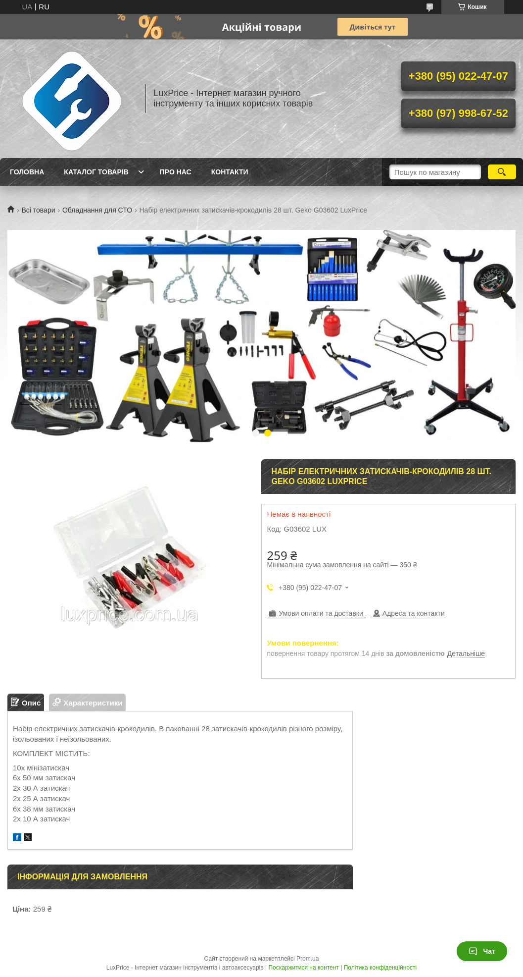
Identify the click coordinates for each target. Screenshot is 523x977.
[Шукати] (502, 171)
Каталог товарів (96, 172)
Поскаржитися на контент (303, 967)
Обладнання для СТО (97, 210)
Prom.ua (307, 958)
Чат (482, 951)
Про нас (175, 172)
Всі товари (38, 210)
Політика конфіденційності (380, 967)
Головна (27, 172)
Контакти (229, 172)
